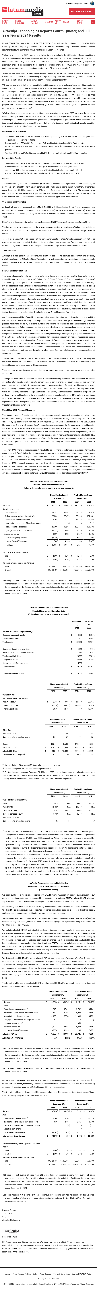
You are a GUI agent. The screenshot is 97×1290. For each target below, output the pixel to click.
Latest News (5, 22)
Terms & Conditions (61, 1274)
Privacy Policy (44, 1278)
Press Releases (19, 22)
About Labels (34, 22)
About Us (58, 22)
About (7, 1274)
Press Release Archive (22, 1274)
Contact (49, 22)
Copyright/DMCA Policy (82, 1274)
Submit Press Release (42, 1274)
